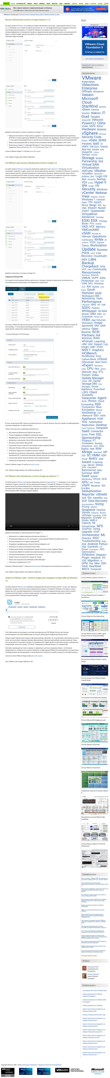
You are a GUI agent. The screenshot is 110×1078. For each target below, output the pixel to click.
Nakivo (96, 113)
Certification (87, 240)
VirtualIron (89, 214)
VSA (99, 413)
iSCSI (96, 332)
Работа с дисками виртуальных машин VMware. (92, 910)
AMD (92, 347)
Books (85, 223)
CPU (90, 369)
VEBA (86, 320)
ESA (84, 544)
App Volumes (98, 320)
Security (88, 189)
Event (85, 434)
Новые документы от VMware (92, 1005)
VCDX (92, 242)
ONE (97, 281)
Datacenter (89, 398)
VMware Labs (21, 26)
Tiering (96, 528)
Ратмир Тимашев (93, 974)
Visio (100, 384)
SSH (103, 563)
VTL (100, 372)
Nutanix (101, 129)
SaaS (85, 431)
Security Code (91, 137)
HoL (85, 422)
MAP (96, 472)
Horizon (88, 293)
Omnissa (98, 283)
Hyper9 (97, 202)
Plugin (85, 557)
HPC (102, 549)
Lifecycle (85, 305)
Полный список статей (89, 956)
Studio (85, 520)
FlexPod (101, 510)
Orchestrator (90, 535)
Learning (99, 341)
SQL (99, 434)
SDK (91, 483)
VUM (100, 418)
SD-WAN (102, 311)
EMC (92, 176)
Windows (102, 189)
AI (106, 240)
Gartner (95, 109)
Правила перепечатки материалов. (50, 1065)
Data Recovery (97, 501)
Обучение (88, 362)
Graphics (98, 350)
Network (95, 275)
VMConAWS (90, 230)
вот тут (43, 28)
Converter (87, 316)
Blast (99, 407)
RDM (98, 448)
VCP (84, 269)
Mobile (85, 314)
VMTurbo (87, 170)
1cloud (96, 152)
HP (101, 144)
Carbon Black (89, 359)
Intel (89, 269)
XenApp (98, 443)
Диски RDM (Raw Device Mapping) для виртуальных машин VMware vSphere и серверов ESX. (92, 916)
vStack (48, 3)
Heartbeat (95, 566)
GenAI (91, 289)
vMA (101, 459)
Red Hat (86, 149)
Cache (96, 380)
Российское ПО (21, 3)
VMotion (93, 507)
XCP (84, 500)
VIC (104, 557)
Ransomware (91, 272)
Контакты (93, 3)
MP (105, 452)
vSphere (90, 133)
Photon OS (98, 317)
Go (90, 498)
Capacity (86, 523)
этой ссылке (36, 151)
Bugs (104, 541)
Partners (88, 335)
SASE (98, 293)
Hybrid (94, 476)
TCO (104, 518)
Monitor (103, 513)
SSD (98, 404)
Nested (99, 410)
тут (71, 566)
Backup (88, 263)
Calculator (92, 467)
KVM (102, 150)
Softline (85, 176)
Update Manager (93, 378)
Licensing (97, 462)
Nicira (85, 205)
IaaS (96, 143)
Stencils (86, 371)
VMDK (103, 415)
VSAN (85, 126)
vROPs (103, 369)
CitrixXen (100, 217)
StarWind (42, 3)
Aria (102, 266)
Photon (92, 401)
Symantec (67, 3)
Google (91, 186)
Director (86, 538)
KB (93, 523)
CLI (101, 547)
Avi (89, 286)
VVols (84, 381)
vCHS (84, 467)
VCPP (95, 277)
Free (92, 434)
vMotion (86, 329)
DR (90, 381)
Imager (65, 587)
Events (102, 197)
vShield (101, 494)
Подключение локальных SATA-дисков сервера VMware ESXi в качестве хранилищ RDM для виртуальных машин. (94, 937)
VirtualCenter (88, 526)
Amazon (92, 179)
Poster (97, 482)
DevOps (86, 154)
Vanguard (102, 427)
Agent (102, 398)
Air (101, 561)
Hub (84, 546)
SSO (96, 415)
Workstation (98, 245)
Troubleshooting (91, 540)
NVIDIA (99, 158)
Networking (88, 298)
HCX (93, 253)
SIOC (96, 538)
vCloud (102, 359)
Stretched (86, 275)
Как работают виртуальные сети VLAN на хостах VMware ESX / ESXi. (93, 895)
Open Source (89, 330)
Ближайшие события (90, 65)
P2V (92, 223)
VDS (84, 560)
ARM (99, 314)
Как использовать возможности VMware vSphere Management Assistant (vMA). (93, 951)
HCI (104, 314)
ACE (84, 497)
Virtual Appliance (89, 388)
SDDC (86, 308)
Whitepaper (89, 311)
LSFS (85, 392)
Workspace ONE (90, 295)
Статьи (13, 3)
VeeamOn (87, 152)
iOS (83, 455)
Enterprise (89, 88)
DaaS (85, 476)
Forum (86, 375)
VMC (84, 208)
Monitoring (87, 479)
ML (103, 535)
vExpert (87, 365)
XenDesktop (89, 412)
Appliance (89, 418)
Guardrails (92, 546)
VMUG (86, 278)
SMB (92, 449)
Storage (88, 158)
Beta (99, 470)
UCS (104, 479)
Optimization (88, 552)
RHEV (93, 459)
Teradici (95, 116)
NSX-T (86, 350)
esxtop (98, 224)
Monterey (87, 338)
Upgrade (87, 531)
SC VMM (93, 455)
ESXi (86, 220)
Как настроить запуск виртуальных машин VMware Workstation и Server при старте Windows (94, 901)
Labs (92, 259)
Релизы (81, 3)
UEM (84, 369)
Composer (96, 569)
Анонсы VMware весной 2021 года (94, 1015)
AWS (93, 304)
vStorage (86, 515)
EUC (83, 287)
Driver (85, 549)
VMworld (97, 119)
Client (93, 392)
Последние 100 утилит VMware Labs (95, 990)
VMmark (86, 236)
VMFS (85, 146)
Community (100, 269)
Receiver (95, 485)
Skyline (95, 286)
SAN (102, 325)
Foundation (94, 549)
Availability (87, 395)
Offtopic (87, 91)
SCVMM (97, 517)
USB (103, 304)
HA (98, 335)
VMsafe (86, 512)
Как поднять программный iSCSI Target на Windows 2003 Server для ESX (93, 942)
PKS (97, 368)
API (98, 305)
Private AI (96, 233)
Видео (87, 3)
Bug (95, 372)
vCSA (100, 346)
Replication (88, 425)
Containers (87, 443)
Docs (98, 356)
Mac (97, 563)
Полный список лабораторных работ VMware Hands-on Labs (39, 14)
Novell (102, 208)
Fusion (96, 307)
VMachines (90, 85)
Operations (99, 236)
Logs (84, 465)
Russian (102, 249)
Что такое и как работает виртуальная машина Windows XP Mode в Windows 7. (93, 931)
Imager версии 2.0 (52, 169)
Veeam (36, 3)
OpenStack (98, 366)
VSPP (86, 485)
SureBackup (88, 356)
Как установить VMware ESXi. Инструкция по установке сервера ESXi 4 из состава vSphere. (94, 879)
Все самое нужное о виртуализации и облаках (32, 8)
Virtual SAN (90, 164)
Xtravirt (92, 208)
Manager (86, 386)
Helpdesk (96, 557)
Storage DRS (89, 383)
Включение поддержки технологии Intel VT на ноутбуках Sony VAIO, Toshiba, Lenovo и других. (94, 890)
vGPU (95, 446)
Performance (91, 302)
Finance (86, 440)
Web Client (101, 362)
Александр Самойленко (30, 1065)
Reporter (88, 494)
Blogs (93, 205)
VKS (85, 226)
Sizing (99, 504)
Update (89, 249)
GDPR (92, 126)
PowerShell (99, 389)
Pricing (85, 506)
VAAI (85, 566)
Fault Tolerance (88, 428)
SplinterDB (87, 325)
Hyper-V (100, 182)
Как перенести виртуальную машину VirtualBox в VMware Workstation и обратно (93, 927)
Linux (90, 183)
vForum (87, 341)
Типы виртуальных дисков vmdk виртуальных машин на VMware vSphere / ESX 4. (94, 884)
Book (84, 401)
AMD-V (93, 520)
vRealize (100, 171)
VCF (92, 226)
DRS (96, 325)
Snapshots (87, 446)
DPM (85, 563)
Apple (84, 202)
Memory (100, 226)
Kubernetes (88, 81)
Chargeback (90, 266)
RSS (106, 3)
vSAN (86, 233)
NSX (84, 259)
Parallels (87, 143)
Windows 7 (88, 199)
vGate (93, 140)
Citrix (60, 3)
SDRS (102, 140)
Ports (85, 253)
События (74, 3)
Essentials (97, 515)
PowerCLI (89, 123)
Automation (95, 421)
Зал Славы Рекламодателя (95, 59)
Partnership (89, 161)
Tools (99, 298)
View (85, 196)
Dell (100, 161)
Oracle (104, 146)
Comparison (88, 407)
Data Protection (93, 279)
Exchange (87, 473)
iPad (105, 498)
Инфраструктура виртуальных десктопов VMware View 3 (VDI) (93, 946)
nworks (97, 497)
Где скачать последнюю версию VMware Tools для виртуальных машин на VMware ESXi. (93, 922)
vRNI (84, 344)
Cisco (84, 140)
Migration (93, 560)
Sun (104, 205)
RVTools (102, 134)
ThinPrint (86, 528)
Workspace (87, 323)
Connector (97, 431)
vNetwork (87, 415)
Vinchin (86, 113)
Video (95, 375)
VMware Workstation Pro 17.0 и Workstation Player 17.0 (34, 147)
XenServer (88, 217)
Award (86, 462)
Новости (6, 3)
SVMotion (88, 554)
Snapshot (88, 510)
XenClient (97, 452)
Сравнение (98, 210)
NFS (100, 526)
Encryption (88, 409)
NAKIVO (102, 107)
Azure (95, 149)
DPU (90, 283)
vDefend (85, 243)
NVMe (99, 239)
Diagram (101, 554)
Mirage (87, 452)
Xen (84, 179)
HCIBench (89, 353)
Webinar (101, 193)
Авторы (100, 3)
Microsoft (54, 3)
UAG (90, 344)
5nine (100, 126)
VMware (29, 3)
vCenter (88, 193)
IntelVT (85, 211)
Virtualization (90, 167)
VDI (84, 182)
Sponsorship (91, 438)
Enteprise (95, 513)
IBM (84, 185)
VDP (103, 455)
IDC (100, 205)
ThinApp (103, 221)
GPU (85, 482)
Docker (94, 155)
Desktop (101, 425)
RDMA (96, 338)
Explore (100, 242)
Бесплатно (89, 470)
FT (94, 440)
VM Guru (6, 14)
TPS (90, 202)
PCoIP (85, 459)
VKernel (94, 197)
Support (98, 344)
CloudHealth (100, 256)
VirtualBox (87, 173)
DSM (84, 283)
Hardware (89, 129)
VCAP (96, 531)
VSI (97, 185)
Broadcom (98, 91)
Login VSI (101, 176)
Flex (91, 563)
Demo (99, 464)
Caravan (100, 199)
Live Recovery (91, 254)
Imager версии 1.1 (52, 482)
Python (103, 544)
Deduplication (91, 491)
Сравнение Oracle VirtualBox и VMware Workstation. (92, 906)
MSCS (85, 569)
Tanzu (85, 245)
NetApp (101, 179)
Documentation (88, 504)
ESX (94, 220)
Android (92, 544)
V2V (102, 281)
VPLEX (96, 479)
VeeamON (86, 120)
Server (91, 464)
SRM (93, 313)
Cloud (87, 102)
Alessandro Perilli (92, 967)
